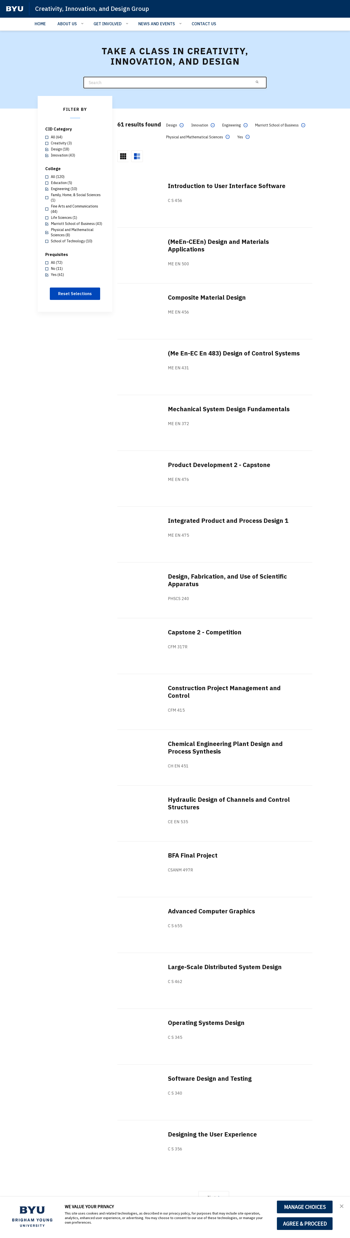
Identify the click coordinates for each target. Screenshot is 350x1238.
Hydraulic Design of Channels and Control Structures (229, 803)
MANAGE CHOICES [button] (305, 1206)
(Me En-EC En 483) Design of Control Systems (234, 353)
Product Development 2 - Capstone (219, 465)
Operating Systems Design (206, 1023)
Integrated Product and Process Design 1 (228, 521)
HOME (40, 23)
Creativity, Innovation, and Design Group (92, 9)
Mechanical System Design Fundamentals (229, 409)
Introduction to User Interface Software (227, 186)
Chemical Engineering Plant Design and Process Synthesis (225, 747)
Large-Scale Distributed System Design (225, 967)
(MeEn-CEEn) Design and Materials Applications (218, 245)
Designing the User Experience (212, 1134)
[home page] (15, 8)
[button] (342, 1205)
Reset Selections (75, 293)
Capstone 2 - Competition (205, 632)
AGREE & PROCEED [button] (305, 1223)
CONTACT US (204, 23)
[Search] (175, 83)
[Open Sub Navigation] (83, 23)
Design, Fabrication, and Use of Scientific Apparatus (227, 580)
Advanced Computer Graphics (211, 911)
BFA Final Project (192, 855)
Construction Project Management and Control (224, 692)
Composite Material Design (207, 297)
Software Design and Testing (210, 1078)
